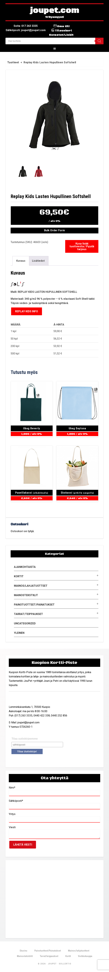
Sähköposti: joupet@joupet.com (26, 30)
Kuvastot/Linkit (61, 35)
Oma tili (63, 26)
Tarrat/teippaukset (28, 614)
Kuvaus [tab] (20, 260)
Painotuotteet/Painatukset (34, 604)
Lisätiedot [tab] (38, 260)
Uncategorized (25, 623)
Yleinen (19, 632)
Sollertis (65, 964)
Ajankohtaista (25, 566)
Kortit (19, 576)
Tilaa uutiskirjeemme (24, 738)
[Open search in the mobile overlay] (54, 41)
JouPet (52, 964)
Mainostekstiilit (26, 595)
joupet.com (54, 11)
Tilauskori (63, 30)
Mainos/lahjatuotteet (30, 585)
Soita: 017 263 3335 (26, 25)
